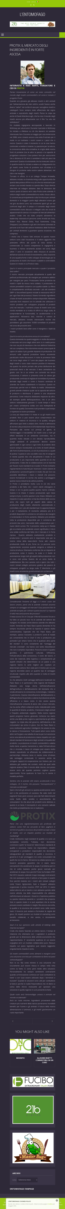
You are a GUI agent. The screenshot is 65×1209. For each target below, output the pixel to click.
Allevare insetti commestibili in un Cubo (44, 1060)
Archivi (14, 1180)
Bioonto (20, 1058)
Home (28, 2)
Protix (20, 88)
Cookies (50, 1204)
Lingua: (34, 2)
